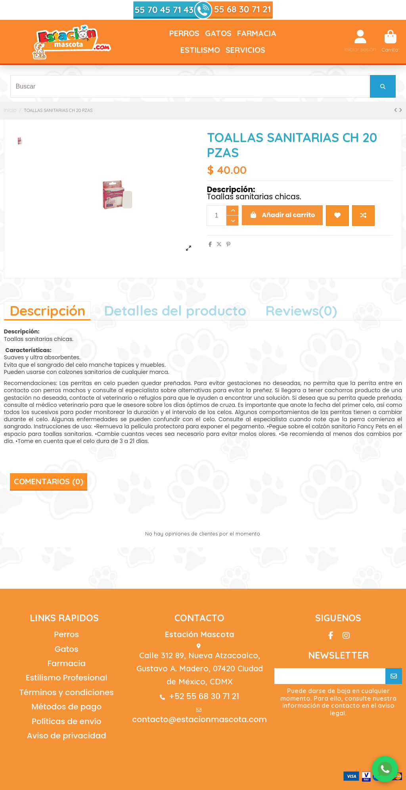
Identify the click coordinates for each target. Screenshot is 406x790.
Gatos (67, 649)
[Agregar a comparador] (363, 215)
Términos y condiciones (66, 692)
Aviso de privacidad (66, 735)
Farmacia (66, 663)
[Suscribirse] (393, 676)
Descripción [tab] (47, 310)
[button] (184, 33)
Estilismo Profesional (66, 677)
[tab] (301, 310)
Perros (66, 634)
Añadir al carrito (282, 215)
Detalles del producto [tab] (175, 310)
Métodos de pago (66, 706)
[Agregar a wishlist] (337, 215)
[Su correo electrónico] (330, 676)
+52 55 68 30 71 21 (204, 696)
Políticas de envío (66, 721)
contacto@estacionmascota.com (199, 719)
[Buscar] (383, 86)
